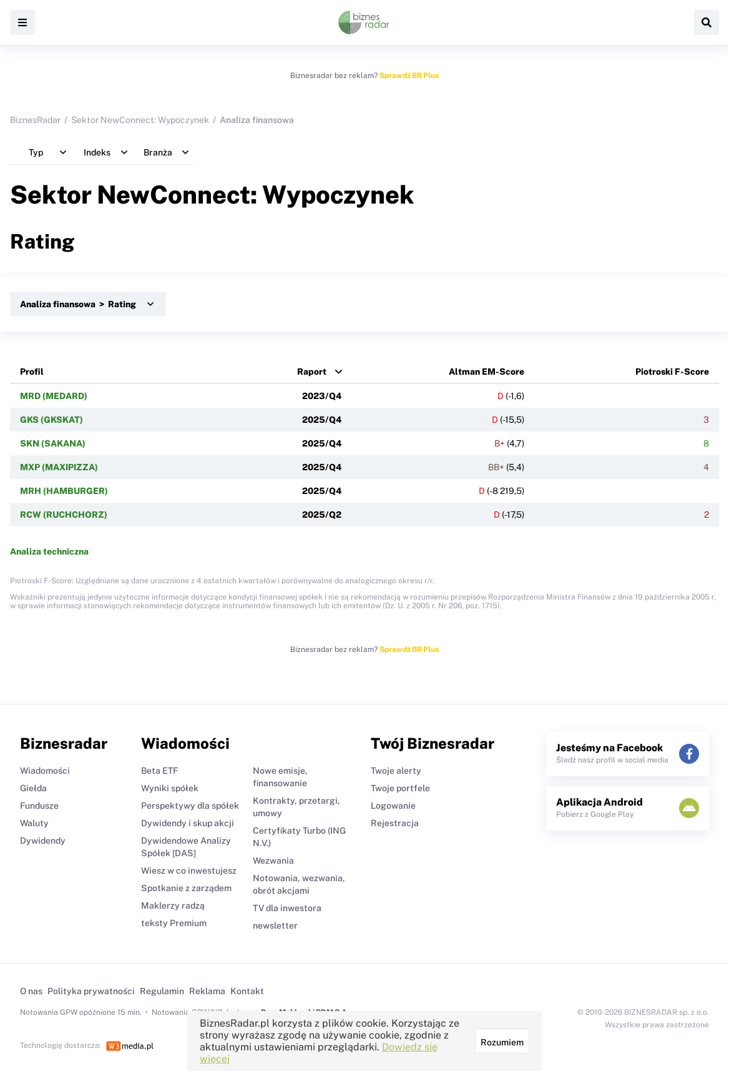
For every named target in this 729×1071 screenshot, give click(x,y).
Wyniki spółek (169, 788)
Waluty (34, 823)
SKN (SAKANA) (53, 443)
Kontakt (247, 991)
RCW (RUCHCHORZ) (63, 515)
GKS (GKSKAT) (51, 420)
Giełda (33, 788)
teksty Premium (174, 923)
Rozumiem (502, 1042)
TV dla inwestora (287, 908)
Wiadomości (45, 771)
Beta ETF (159, 771)
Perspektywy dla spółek (190, 806)
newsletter (275, 925)
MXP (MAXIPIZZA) (59, 467)
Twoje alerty (396, 771)
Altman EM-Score (486, 372)
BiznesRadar (35, 120)
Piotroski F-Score (672, 372)
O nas (31, 991)
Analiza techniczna (49, 551)
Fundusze (39, 806)
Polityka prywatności (91, 991)
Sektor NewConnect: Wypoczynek (140, 120)
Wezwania (273, 861)
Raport (311, 372)
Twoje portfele (400, 788)
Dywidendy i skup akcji (187, 823)
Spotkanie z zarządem (186, 888)
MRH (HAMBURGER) (64, 491)
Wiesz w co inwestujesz (189, 871)
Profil (32, 372)
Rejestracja (395, 823)
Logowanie (393, 806)
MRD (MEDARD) (53, 396)
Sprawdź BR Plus (409, 75)
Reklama (207, 991)
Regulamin (162, 991)
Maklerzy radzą (173, 906)
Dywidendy (43, 841)
